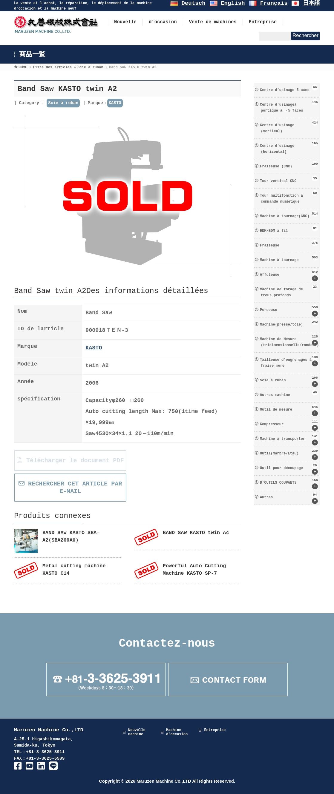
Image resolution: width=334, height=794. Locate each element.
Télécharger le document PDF (70, 460)
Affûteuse (289, 275)
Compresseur (289, 425)
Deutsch (193, 3)
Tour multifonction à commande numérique (289, 197)
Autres (289, 498)
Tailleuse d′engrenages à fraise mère (289, 361)
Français (274, 3)
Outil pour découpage (289, 468)
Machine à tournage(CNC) (289, 214)
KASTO (115, 103)
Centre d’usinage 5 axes (289, 88)
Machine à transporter (289, 439)
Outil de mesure (289, 410)
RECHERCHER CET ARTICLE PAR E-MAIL (70, 487)
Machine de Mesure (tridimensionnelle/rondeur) (289, 340)
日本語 (311, 3)
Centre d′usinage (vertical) (289, 126)
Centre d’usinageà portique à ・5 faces (289, 106)
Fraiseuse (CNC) (289, 165)
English (233, 3)
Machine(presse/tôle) (289, 323)
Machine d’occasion (177, 732)
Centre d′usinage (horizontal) (289, 147)
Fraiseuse (289, 244)
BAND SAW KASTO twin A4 (196, 533)
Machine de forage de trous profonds (289, 290)
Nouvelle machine (136, 732)
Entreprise (215, 730)
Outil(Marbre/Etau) (289, 454)
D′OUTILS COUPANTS (289, 483)
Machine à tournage (289, 258)
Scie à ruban (63, 103)
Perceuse (289, 310)
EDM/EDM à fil (289, 229)
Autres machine (289, 393)
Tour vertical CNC (289, 179)
